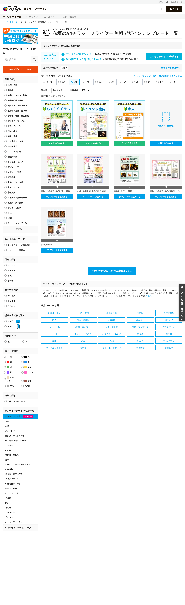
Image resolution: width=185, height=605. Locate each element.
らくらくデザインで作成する (164, 56)
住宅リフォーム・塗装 (17, 95)
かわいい (11, 306)
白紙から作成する (165, 143)
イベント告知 (83, 313)
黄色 (27, 367)
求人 (10, 276)
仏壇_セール (46, 245)
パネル (8, 450)
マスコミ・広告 (14, 152)
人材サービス (13, 187)
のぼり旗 (9, 469)
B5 (137, 82)
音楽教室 (140, 348)
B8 (173, 82)
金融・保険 (12, 157)
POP (7, 503)
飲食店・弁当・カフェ (17, 111)
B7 (161, 82)
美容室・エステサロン (17, 106)
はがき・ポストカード (14, 436)
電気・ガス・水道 (15, 182)
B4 (125, 82)
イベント (11, 265)
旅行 (83, 341)
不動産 (10, 90)
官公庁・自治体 (14, 208)
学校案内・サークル (16, 121)
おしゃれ (11, 296)
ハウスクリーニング (111, 334)
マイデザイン (31, 16)
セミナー (11, 270)
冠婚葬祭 (11, 177)
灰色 (10, 386)
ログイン (174, 9)
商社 (10, 213)
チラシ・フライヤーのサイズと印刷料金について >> (158, 76)
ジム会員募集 (111, 327)
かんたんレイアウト (16, 401)
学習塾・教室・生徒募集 (18, 116)
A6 (100, 82)
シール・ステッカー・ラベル (17, 464)
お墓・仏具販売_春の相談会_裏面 (55, 191)
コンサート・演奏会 (16, 250)
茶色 (27, 381)
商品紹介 (140, 320)
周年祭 (169, 334)
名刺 (7, 421)
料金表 (140, 341)
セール (10, 281)
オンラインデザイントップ (19, 528)
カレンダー (10, 512)
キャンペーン (169, 327)
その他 (27, 386)
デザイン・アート (15, 167)
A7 (112, 82)
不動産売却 (111, 313)
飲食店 (140, 334)
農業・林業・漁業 (15, 203)
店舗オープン (54, 313)
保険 (112, 341)
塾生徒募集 (169, 313)
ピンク (28, 372)
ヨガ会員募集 (83, 320)
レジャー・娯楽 (14, 172)
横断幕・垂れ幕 (12, 455)
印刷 (10, 218)
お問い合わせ (69, 16)
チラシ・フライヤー (19, 416)
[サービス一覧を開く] (161, 9)
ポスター (9, 445)
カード (8, 460)
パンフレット (11, 431)
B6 (149, 82)
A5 (88, 82)
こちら (149, 296)
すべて (49, 82)
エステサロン (169, 341)
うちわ (8, 508)
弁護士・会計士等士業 (17, 198)
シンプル (11, 301)
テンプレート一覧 (12, 16)
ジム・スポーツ (14, 126)
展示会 (83, 348)
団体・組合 (12, 131)
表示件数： (75, 90)
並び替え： (46, 90)
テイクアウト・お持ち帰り (19, 245)
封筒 (7, 426)
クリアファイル (12, 479)
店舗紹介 (112, 320)
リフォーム (54, 327)
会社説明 (169, 348)
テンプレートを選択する (56, 197)
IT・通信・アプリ (15, 141)
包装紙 (8, 498)
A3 (63, 82)
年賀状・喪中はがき (14, 474)
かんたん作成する (56, 143)
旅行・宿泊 (12, 146)
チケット (9, 517)
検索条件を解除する (170, 68)
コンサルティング (15, 162)
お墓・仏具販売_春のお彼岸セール (165, 191)
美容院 (140, 313)
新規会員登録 (176, 2)
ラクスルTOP (162, 2)
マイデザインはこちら (20, 69)
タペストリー (11, 488)
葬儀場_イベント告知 (123, 191)
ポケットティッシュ (14, 522)
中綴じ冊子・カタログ (14, 484)
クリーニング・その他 (17, 223)
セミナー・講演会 (83, 334)
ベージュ (10, 379)
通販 (54, 341)
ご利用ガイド (50, 16)
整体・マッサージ (140, 327)
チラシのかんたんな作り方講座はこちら (112, 270)
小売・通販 (12, 85)
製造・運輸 (12, 136)
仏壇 (63, 68)
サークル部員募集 (54, 348)
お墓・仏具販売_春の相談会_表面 (91, 191)
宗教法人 (11, 192)
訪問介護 (169, 320)
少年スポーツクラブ (111, 348)
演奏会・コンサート (83, 327)
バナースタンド (12, 493)
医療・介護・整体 (15, 100)
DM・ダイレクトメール (15, 440)
